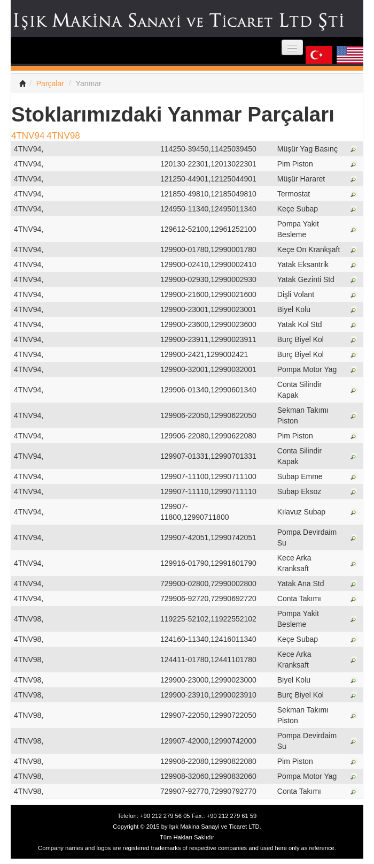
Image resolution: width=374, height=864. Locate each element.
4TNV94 (27, 136)
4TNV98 (63, 136)
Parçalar (50, 83)
